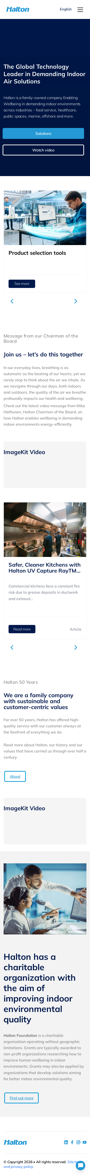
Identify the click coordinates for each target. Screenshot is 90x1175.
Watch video (43, 150)
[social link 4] (84, 1142)
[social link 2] (72, 1142)
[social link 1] (66, 1142)
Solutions (43, 133)
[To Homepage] (12, 9)
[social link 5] (78, 1142)
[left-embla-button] (13, 301)
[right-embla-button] (76, 301)
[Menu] (80, 10)
